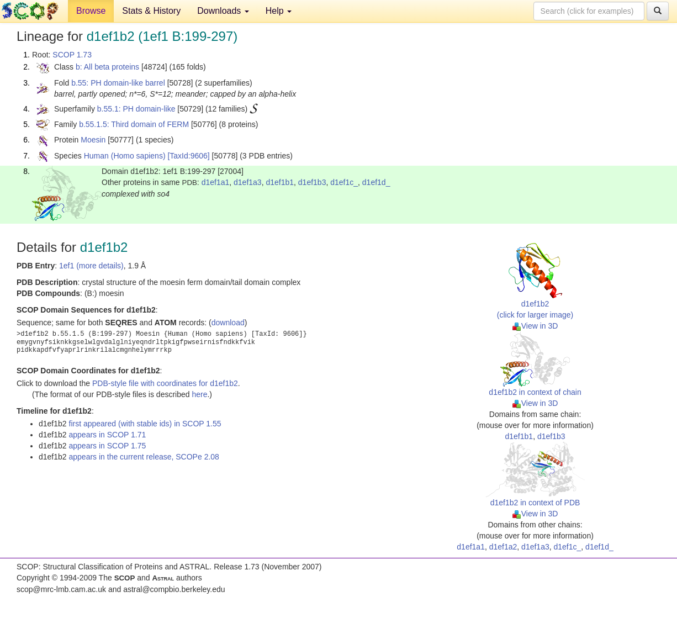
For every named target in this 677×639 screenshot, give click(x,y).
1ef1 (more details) (91, 265)
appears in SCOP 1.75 (107, 445)
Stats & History (151, 10)
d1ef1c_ (344, 182)
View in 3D (535, 325)
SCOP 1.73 (72, 54)
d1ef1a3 (248, 182)
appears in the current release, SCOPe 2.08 (144, 456)
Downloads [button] (223, 10)
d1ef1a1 (216, 182)
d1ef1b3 (312, 182)
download (228, 322)
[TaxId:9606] (188, 155)
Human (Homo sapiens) (125, 155)
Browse (90, 10)
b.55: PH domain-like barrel (118, 82)
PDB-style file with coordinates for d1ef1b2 (165, 383)
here (199, 394)
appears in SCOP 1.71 (107, 434)
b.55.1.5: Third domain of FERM (134, 124)
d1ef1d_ (376, 182)
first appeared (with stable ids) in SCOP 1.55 (145, 423)
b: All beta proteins (107, 66)
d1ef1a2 (503, 546)
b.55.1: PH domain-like (136, 108)
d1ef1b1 (280, 182)
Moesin (93, 139)
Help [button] (279, 10)
